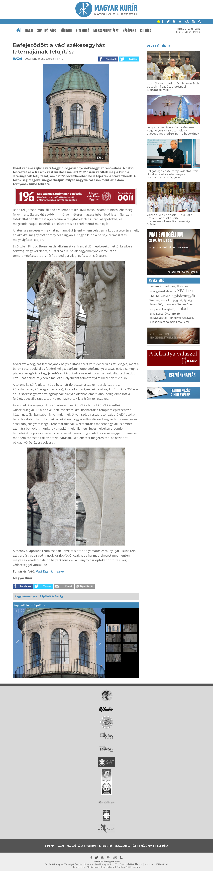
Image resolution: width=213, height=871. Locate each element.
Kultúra (146, 30)
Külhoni (66, 30)
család (182, 308)
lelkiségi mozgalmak (162, 322)
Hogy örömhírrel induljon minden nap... (170, 240)
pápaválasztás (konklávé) (165, 318)
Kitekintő (82, 30)
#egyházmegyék (25, 596)
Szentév (154, 300)
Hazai (29, 30)
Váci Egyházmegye (50, 571)
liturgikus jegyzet (171, 300)
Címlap (49, 845)
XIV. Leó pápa (47, 30)
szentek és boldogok (162, 286)
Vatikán (165, 296)
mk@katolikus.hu (134, 864)
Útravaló (187, 318)
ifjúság (188, 300)
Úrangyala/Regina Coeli (178, 304)
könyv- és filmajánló (161, 309)
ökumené (172, 313)
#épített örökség (51, 596)
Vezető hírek (158, 46)
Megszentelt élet (106, 30)
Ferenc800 (155, 304)
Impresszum (79, 867)
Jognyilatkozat (107, 867)
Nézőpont (129, 30)
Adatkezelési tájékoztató (128, 867)
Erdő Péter (182, 322)
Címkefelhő (156, 280)
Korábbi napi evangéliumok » (183, 271)
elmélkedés (156, 313)
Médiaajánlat (93, 867)
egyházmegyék (183, 295)
